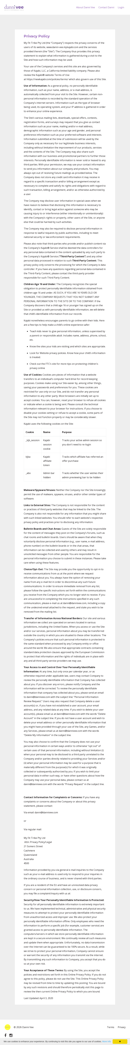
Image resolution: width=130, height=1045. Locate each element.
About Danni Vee (85, 7)
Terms (110, 1027)
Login (121, 7)
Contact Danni (106, 7)
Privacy (122, 1027)
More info (106, 1041)
